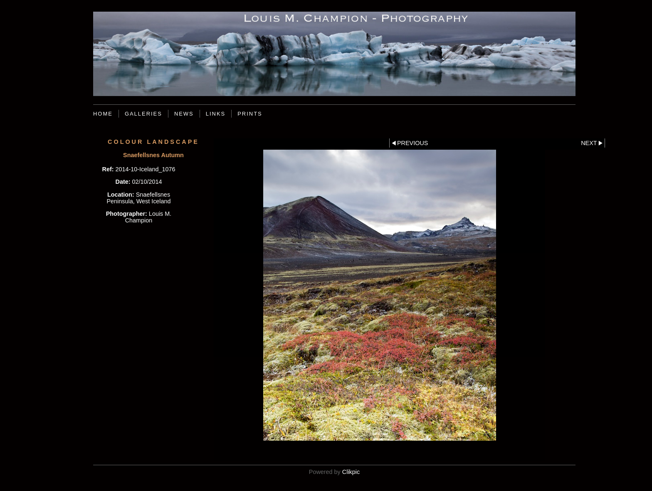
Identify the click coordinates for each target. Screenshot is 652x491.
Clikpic (351, 472)
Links (215, 114)
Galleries (143, 114)
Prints (249, 114)
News (184, 114)
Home (103, 114)
